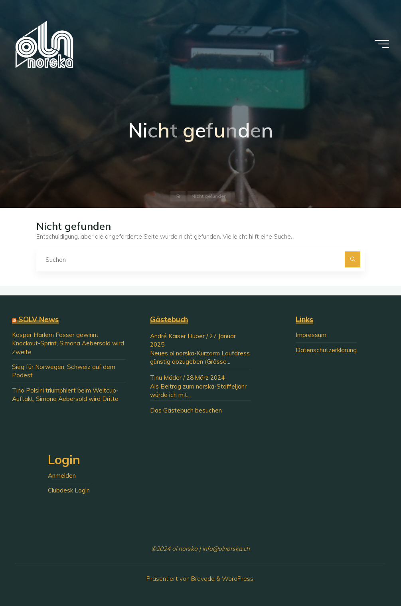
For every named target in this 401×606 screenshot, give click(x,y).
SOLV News (38, 319)
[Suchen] (353, 259)
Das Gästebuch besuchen (186, 410)
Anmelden (62, 475)
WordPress (237, 578)
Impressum (311, 335)
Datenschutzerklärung (326, 350)
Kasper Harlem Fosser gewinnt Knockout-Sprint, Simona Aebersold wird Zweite (68, 343)
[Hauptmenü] (382, 44)
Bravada (202, 578)
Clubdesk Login (69, 490)
